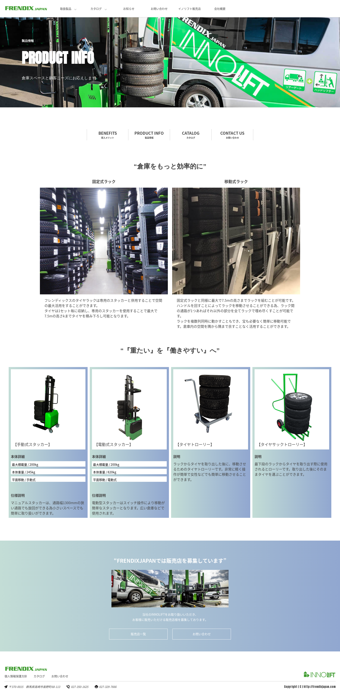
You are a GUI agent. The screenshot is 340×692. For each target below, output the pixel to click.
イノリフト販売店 (189, 9)
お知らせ (128, 9)
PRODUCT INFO (149, 134)
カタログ (96, 9)
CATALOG (191, 134)
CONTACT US (232, 134)
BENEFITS (107, 134)
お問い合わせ (159, 9)
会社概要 (220, 9)
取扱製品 (65, 9)
